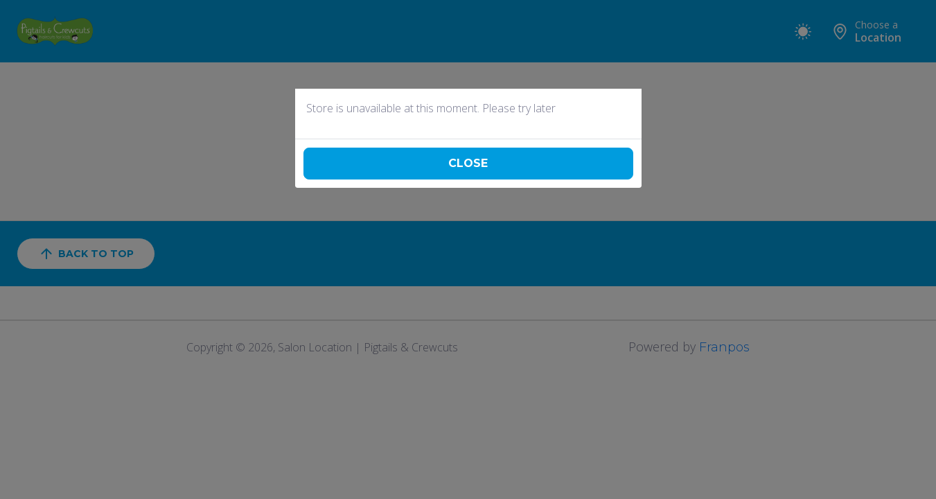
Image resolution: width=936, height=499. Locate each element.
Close (468, 163)
